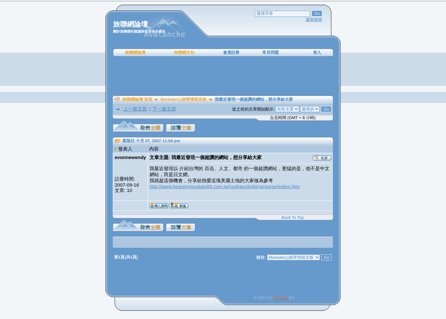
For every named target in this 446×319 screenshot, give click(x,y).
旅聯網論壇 (135, 52)
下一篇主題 (164, 109)
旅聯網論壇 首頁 (137, 99)
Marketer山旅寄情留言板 (184, 99)
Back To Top (293, 217)
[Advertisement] (223, 76)
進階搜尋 (314, 19)
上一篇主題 (135, 109)
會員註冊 (231, 52)
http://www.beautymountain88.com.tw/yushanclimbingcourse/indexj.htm (225, 186)
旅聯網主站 (184, 52)
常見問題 (270, 52)
